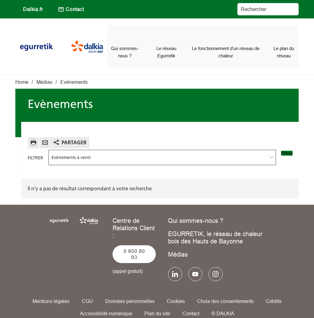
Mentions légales (51, 290)
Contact (75, 9)
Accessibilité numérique (106, 302)
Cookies (176, 290)
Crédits (273, 290)
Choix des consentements (225, 290)
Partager (74, 131)
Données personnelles (130, 290)
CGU (87, 290)
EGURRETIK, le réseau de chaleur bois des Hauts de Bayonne (215, 226)
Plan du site (157, 302)
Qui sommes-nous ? (195, 209)
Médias (178, 243)
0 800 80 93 (134, 243)
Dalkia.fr (33, 9)
